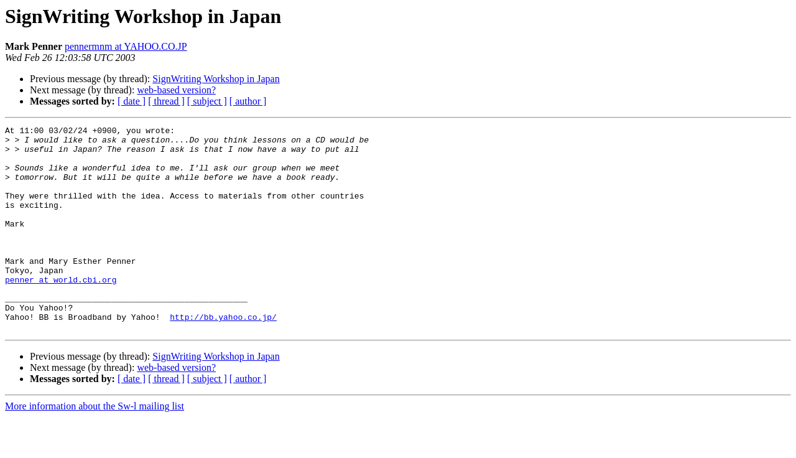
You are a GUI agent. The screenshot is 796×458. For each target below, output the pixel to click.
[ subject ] (207, 101)
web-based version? (176, 90)
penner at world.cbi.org (60, 311)
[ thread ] (166, 101)
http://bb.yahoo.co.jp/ (223, 356)
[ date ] (132, 101)
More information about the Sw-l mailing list (94, 447)
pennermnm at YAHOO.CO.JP (126, 46)
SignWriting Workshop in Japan (215, 78)
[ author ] (248, 101)
